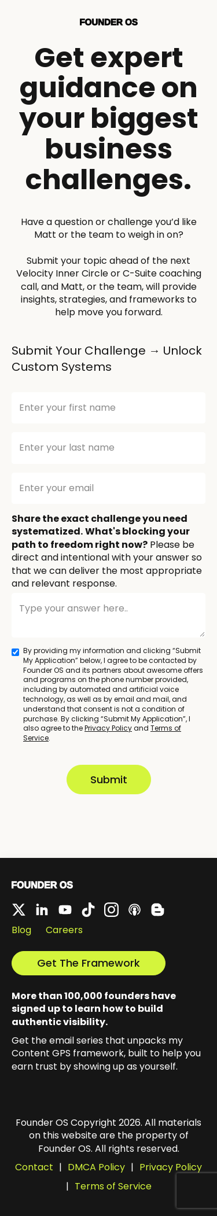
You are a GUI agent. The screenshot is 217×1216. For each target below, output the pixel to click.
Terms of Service (113, 1186)
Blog (21, 930)
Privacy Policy (108, 728)
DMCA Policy (96, 1167)
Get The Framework (88, 963)
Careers (64, 930)
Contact (34, 1167)
